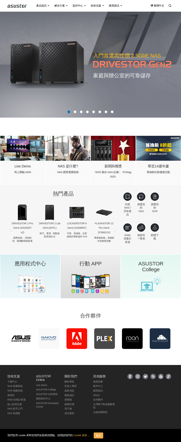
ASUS (96, 395)
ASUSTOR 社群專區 (47, 394)
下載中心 (12, 381)
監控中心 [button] (79, 5)
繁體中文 (157, 5)
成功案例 (69, 413)
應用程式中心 (43, 398)
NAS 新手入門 (14, 408)
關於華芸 (69, 381)
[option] (21, 338)
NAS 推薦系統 (14, 386)
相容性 (11, 395)
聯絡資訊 (69, 395)
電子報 (68, 408)
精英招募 (98, 381)
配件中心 (98, 386)
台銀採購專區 (100, 412)
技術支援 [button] (97, 5)
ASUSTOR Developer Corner (47, 405)
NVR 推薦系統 (15, 390)
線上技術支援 (14, 404)
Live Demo (41, 385)
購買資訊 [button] (115, 5)
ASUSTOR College (46, 389)
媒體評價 (69, 404)
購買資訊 (98, 390)
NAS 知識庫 (13, 413)
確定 (98, 435)
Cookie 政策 (80, 435)
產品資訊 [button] (43, 5)
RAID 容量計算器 (16, 399)
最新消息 (69, 390)
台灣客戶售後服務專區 (104, 406)
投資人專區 (71, 386)
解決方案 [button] (61, 5)
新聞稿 (68, 399)
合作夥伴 (98, 399)
